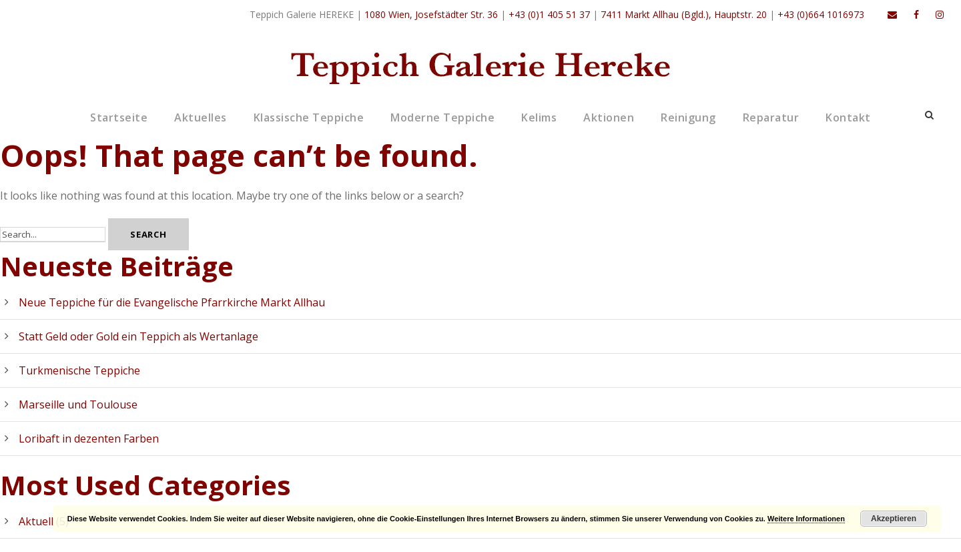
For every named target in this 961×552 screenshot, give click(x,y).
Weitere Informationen (806, 519)
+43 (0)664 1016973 (820, 14)
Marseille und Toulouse (78, 404)
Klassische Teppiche (309, 117)
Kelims (539, 117)
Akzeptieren (893, 518)
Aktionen (608, 117)
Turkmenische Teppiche (79, 370)
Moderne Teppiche (442, 117)
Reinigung (688, 117)
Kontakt (848, 117)
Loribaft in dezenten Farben (89, 438)
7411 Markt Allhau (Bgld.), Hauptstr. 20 (684, 14)
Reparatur (771, 117)
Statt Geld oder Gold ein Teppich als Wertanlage (138, 336)
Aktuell (36, 521)
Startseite (118, 117)
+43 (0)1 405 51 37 (549, 14)
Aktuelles (200, 117)
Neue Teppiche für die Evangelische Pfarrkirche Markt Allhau (172, 302)
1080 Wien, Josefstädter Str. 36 (431, 14)
